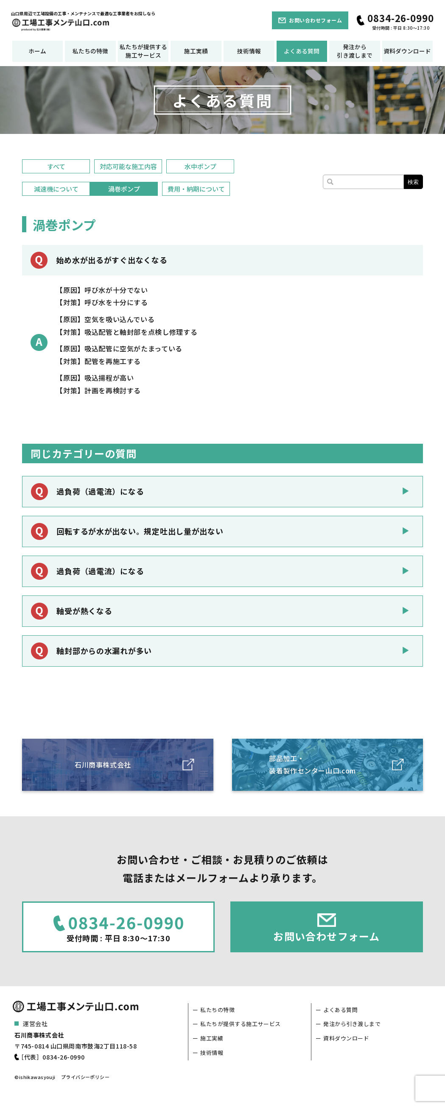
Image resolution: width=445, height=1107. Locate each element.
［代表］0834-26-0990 (51, 1057)
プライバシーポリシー (85, 1077)
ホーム (37, 51)
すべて (56, 166)
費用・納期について (196, 188)
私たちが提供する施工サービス (143, 50)
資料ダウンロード (407, 51)
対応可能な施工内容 (128, 166)
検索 (413, 182)
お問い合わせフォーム (315, 20)
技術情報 (249, 51)
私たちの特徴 (90, 51)
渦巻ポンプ (124, 188)
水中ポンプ (200, 166)
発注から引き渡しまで (354, 50)
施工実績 (196, 51)
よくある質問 (301, 51)
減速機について (56, 188)
